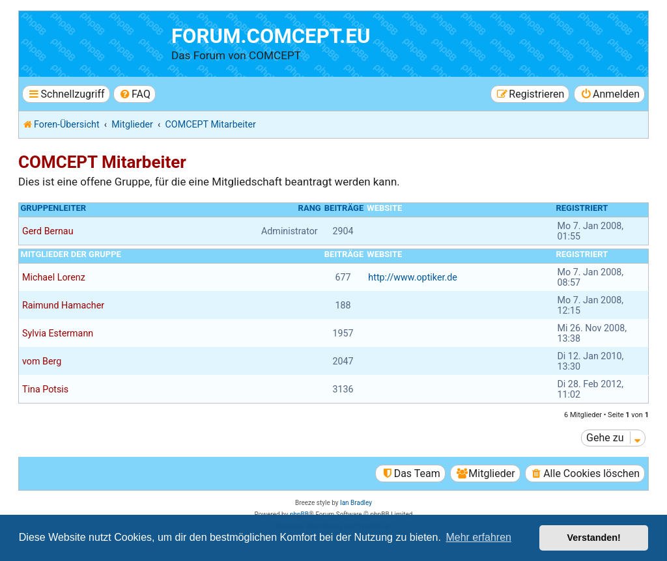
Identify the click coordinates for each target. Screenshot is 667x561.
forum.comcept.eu (271, 36)
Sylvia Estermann (57, 333)
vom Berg (41, 361)
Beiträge (343, 208)
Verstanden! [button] (594, 537)
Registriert (582, 208)
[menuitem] (134, 94)
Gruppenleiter (54, 208)
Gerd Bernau (48, 231)
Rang (309, 208)
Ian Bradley (356, 502)
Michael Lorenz (53, 277)
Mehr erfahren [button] (478, 537)
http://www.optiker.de (412, 277)
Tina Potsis (45, 389)
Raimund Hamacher (63, 305)
